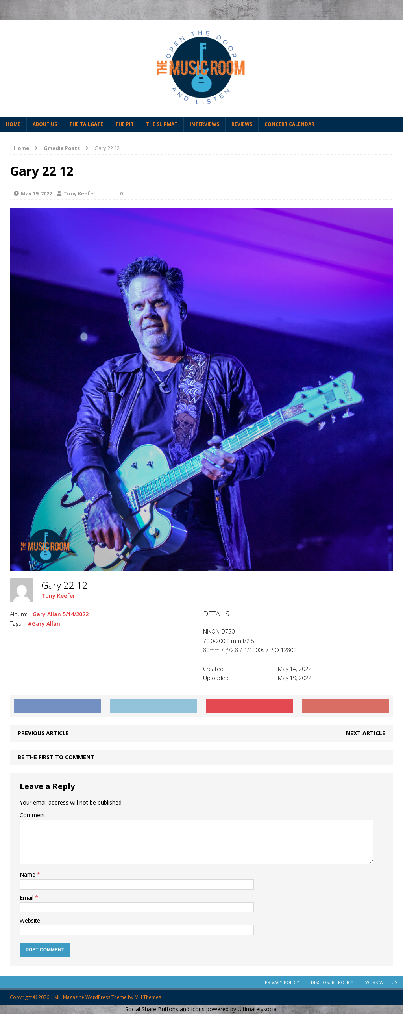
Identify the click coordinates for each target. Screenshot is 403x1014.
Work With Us (381, 982)
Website (30, 920)
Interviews (204, 124)
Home (13, 124)
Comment (32, 815)
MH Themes (148, 997)
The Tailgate (86, 124)
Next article (365, 733)
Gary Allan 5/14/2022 (61, 614)
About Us (45, 124)
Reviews (241, 124)
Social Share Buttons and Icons (165, 1009)
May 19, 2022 (36, 193)
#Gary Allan (44, 623)
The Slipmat (161, 124)
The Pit (124, 124)
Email (27, 897)
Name (28, 874)
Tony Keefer (79, 193)
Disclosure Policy (332, 982)
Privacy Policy (282, 982)
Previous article (43, 733)
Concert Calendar (289, 124)
